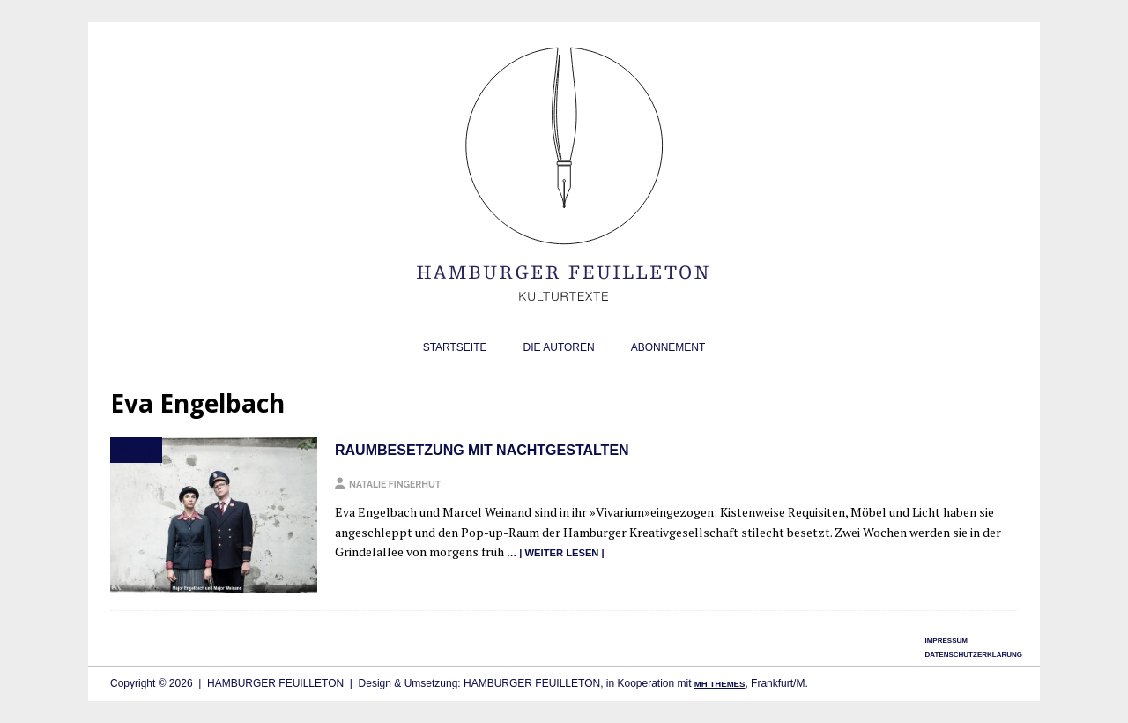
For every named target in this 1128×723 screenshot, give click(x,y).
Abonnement (668, 347)
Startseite (455, 347)
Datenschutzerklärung (973, 655)
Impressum (945, 641)
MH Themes (720, 684)
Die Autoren (559, 347)
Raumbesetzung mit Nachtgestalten (482, 450)
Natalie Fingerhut (395, 484)
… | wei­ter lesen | (556, 553)
